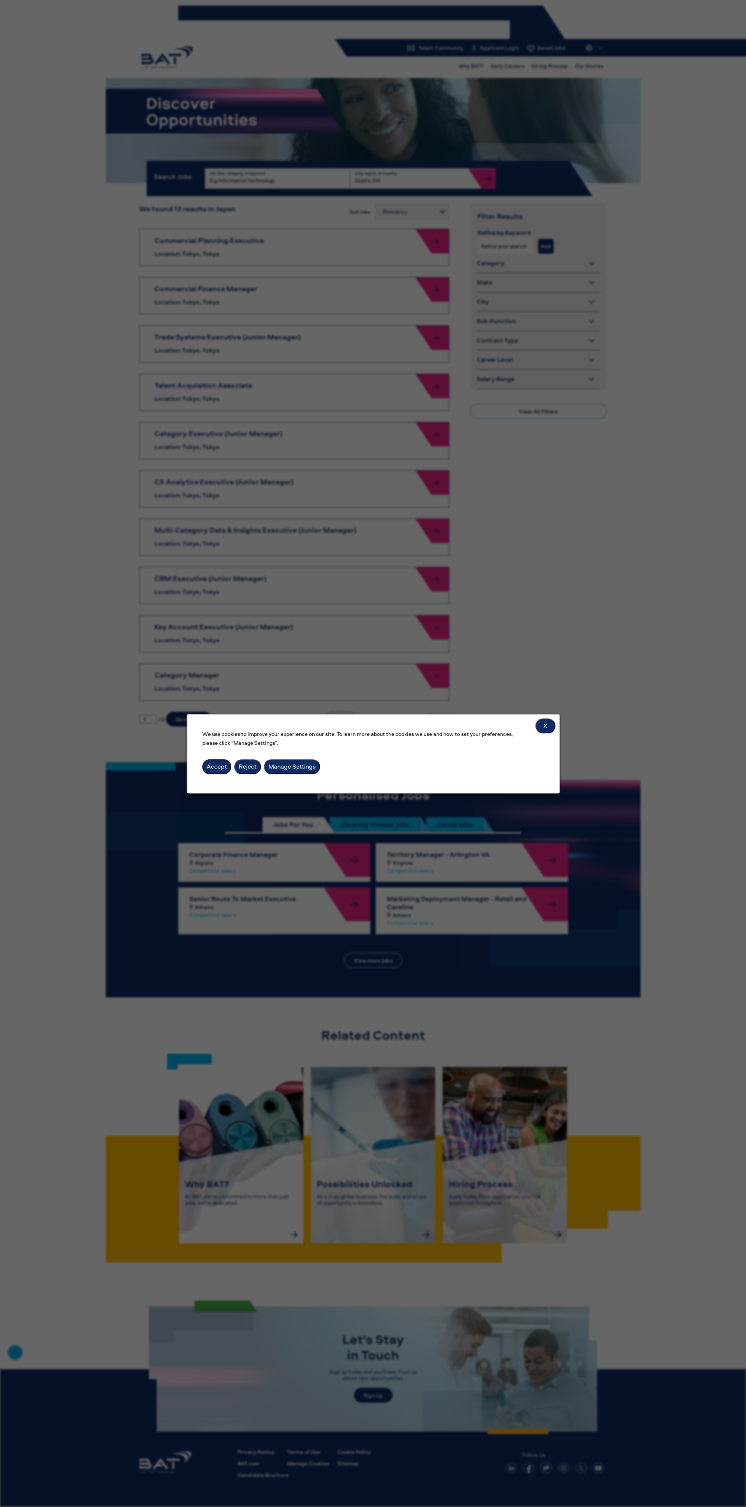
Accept (216, 766)
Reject (247, 766)
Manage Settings (291, 766)
